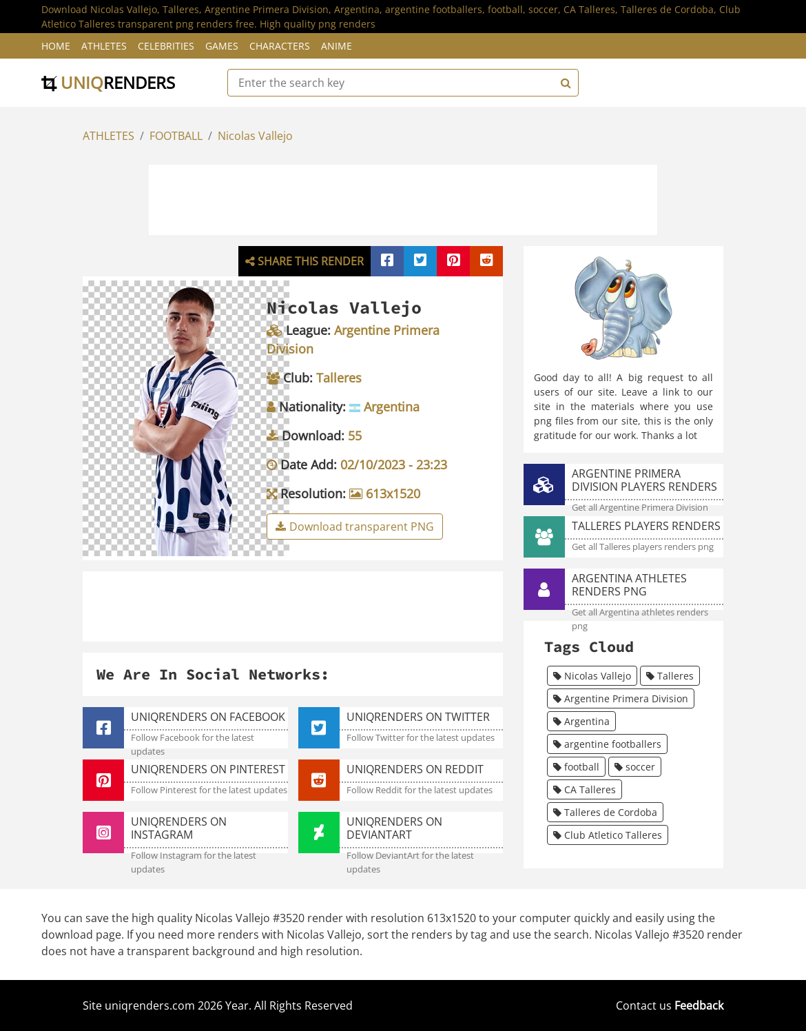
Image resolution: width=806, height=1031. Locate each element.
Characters (279, 45)
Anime (336, 45)
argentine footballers (607, 744)
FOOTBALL (176, 135)
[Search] (564, 83)
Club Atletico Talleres (607, 834)
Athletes (104, 45)
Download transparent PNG (355, 526)
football (576, 766)
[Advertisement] (403, 198)
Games (221, 45)
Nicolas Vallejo (255, 135)
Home (55, 45)
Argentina (581, 721)
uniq (108, 82)
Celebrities (166, 45)
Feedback (698, 1005)
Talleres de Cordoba (605, 812)
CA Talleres (584, 789)
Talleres (670, 675)
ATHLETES (108, 135)
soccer (634, 766)
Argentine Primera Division (620, 698)
